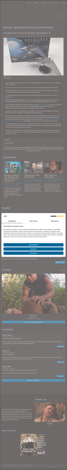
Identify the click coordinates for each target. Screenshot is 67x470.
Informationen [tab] (55, 221)
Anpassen (33, 249)
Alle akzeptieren (33, 245)
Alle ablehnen (33, 253)
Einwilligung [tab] (12, 221)
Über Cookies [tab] (33, 221)
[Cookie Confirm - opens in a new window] (57, 216)
